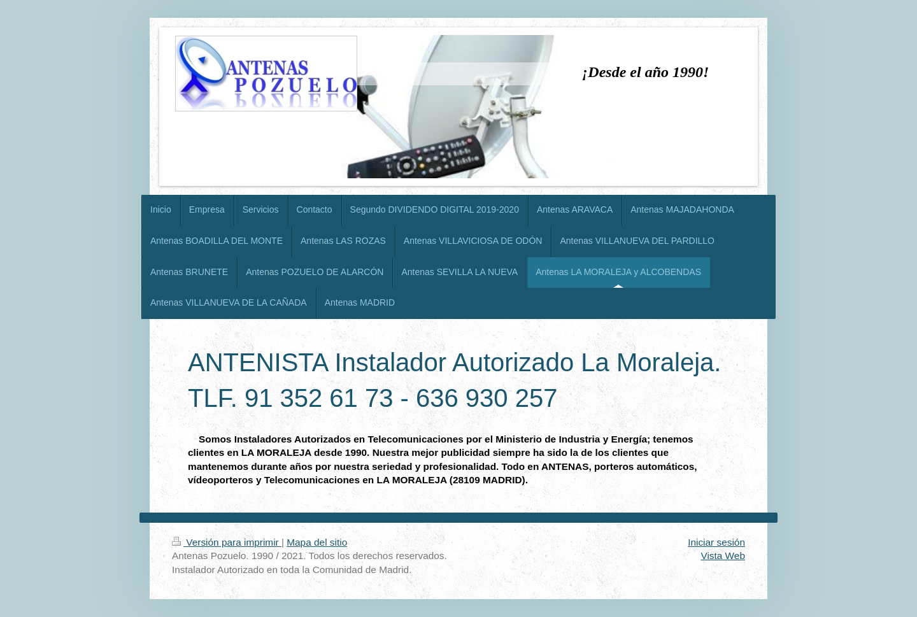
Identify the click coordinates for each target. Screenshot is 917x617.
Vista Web (722, 555)
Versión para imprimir (226, 542)
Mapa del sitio (317, 542)
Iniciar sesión (716, 542)
